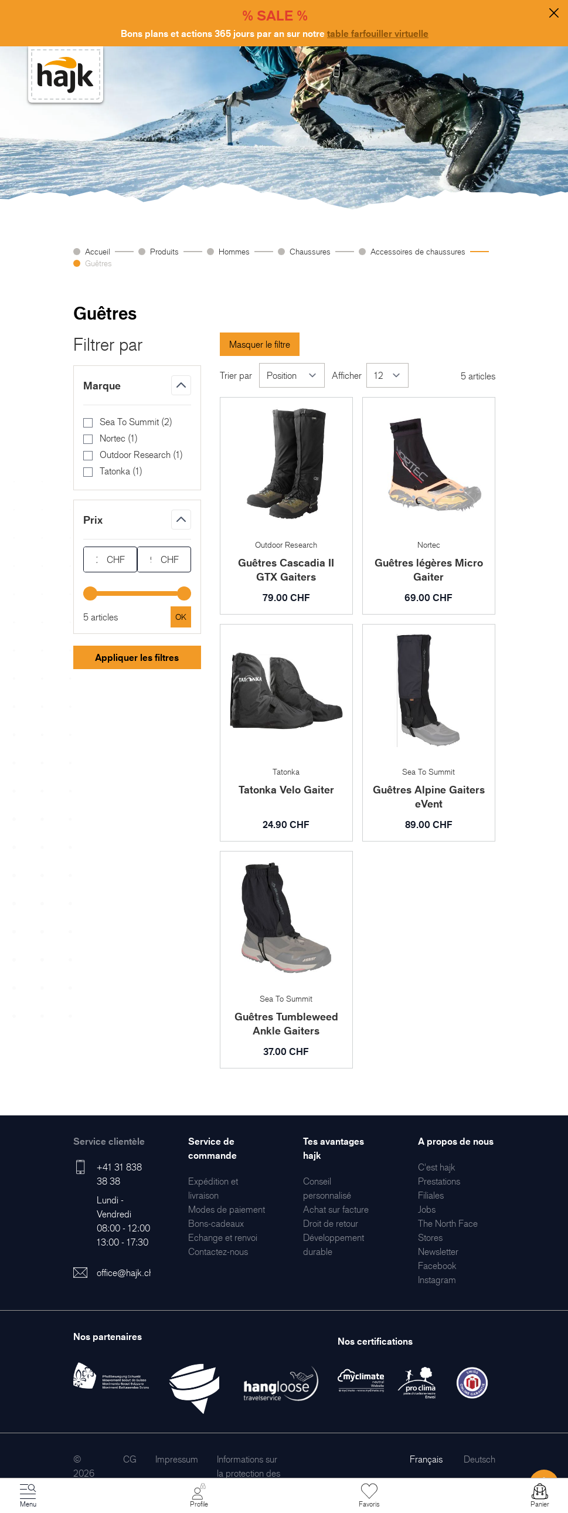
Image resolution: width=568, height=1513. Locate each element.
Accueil (97, 251)
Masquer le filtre (259, 344)
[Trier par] (292, 375)
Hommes (234, 251)
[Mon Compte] (198, 1496)
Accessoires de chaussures (417, 251)
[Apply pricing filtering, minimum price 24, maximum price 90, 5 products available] (181, 616)
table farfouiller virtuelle (377, 33)
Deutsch (479, 1459)
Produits (164, 251)
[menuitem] (226, 1209)
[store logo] (66, 75)
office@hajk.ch (125, 1272)
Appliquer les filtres (137, 657)
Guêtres (98, 263)
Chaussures (310, 251)
